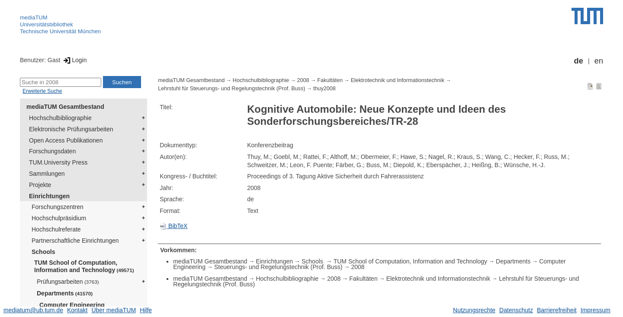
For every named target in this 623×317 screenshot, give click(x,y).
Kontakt (77, 310)
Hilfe (146, 310)
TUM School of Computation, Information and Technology (84, 266)
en (598, 61)
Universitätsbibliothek (46, 24)
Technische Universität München (60, 31)
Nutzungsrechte (474, 310)
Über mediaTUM (113, 310)
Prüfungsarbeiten (68, 281)
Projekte (40, 184)
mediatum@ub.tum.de (33, 310)
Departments (65, 293)
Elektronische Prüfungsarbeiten (71, 129)
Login (74, 60)
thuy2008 (324, 89)
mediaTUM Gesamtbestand (65, 106)
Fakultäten (330, 80)
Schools (43, 251)
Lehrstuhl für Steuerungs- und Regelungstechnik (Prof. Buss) (231, 89)
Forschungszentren (57, 206)
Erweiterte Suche (42, 91)
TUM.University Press (58, 162)
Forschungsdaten (52, 151)
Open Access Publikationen (66, 140)
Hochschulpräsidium (59, 218)
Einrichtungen (49, 196)
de (578, 61)
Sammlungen (47, 173)
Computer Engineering (72, 304)
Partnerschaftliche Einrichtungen (75, 240)
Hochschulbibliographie (60, 117)
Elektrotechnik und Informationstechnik (397, 80)
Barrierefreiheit (557, 310)
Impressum (595, 310)
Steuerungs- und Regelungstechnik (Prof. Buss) (278, 266)
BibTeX (173, 225)
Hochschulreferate (56, 229)
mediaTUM (34, 17)
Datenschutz (516, 310)
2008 (303, 80)
